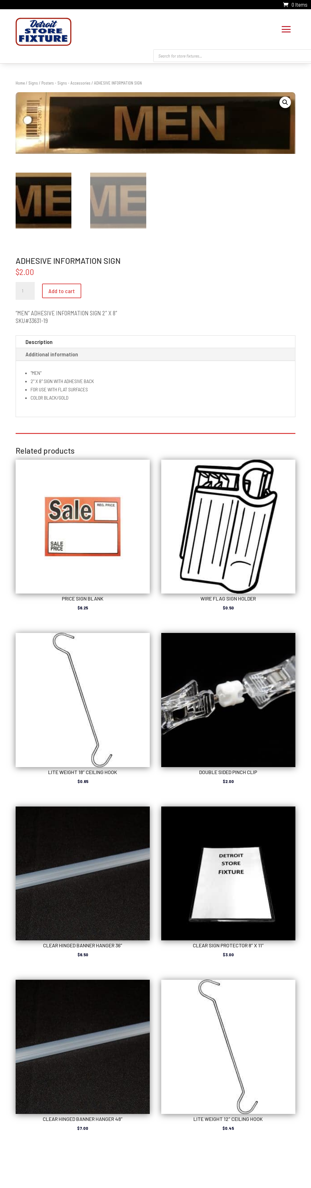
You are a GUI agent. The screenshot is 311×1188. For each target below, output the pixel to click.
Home (20, 81)
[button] (285, 100)
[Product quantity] (25, 289)
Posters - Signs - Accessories (65, 81)
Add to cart (61, 289)
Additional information (51, 352)
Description (39, 340)
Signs (33, 81)
